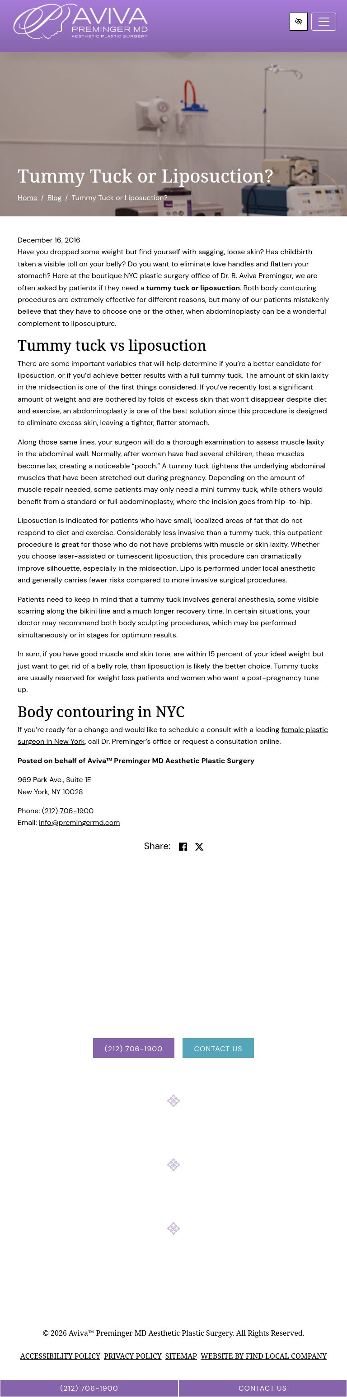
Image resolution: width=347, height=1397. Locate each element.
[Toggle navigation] (323, 22)
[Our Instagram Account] (173, 1200)
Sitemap (181, 1356)
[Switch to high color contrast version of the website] (299, 22)
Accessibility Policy (60, 1356)
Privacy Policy (133, 1356)
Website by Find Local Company (264, 1356)
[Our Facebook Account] (149, 1200)
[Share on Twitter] (199, 847)
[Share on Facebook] (183, 847)
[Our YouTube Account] (198, 1200)
